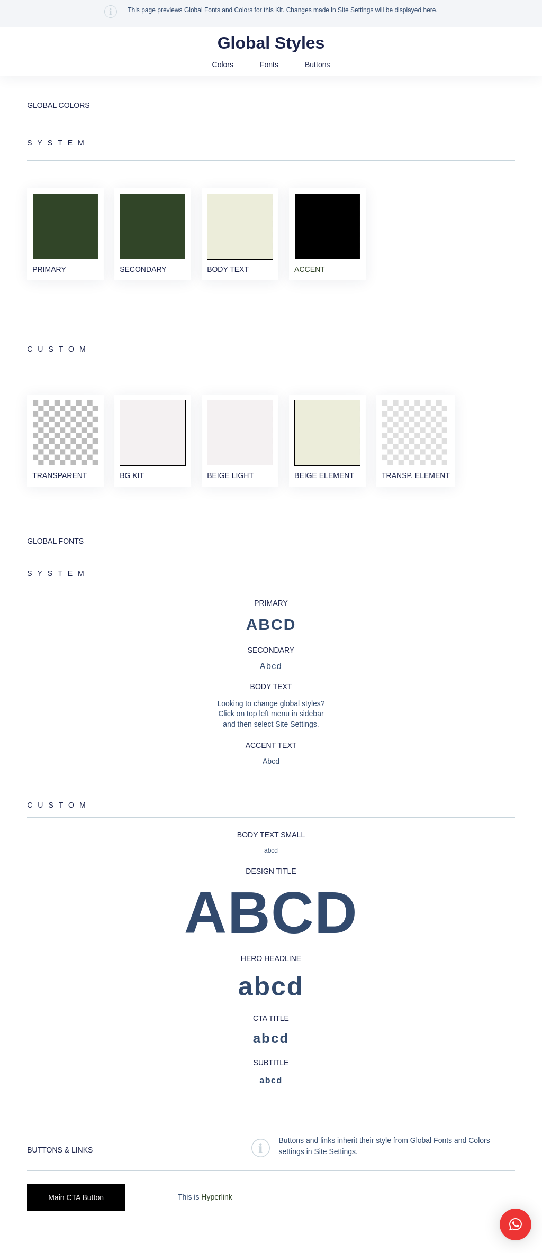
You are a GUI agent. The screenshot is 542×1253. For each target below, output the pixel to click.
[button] (515, 1224)
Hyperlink (216, 1215)
